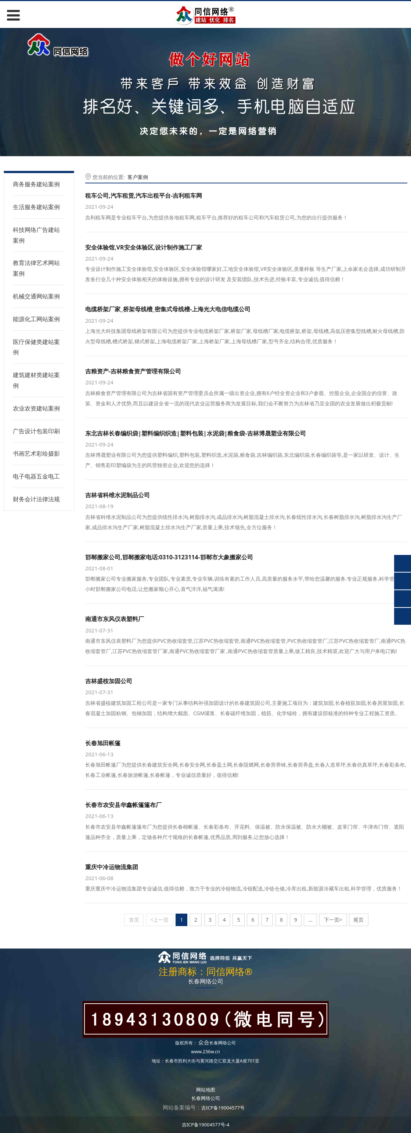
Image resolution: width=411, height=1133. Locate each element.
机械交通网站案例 (36, 296)
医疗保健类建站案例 (36, 347)
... (311, 919)
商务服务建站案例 (36, 184)
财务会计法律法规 (36, 499)
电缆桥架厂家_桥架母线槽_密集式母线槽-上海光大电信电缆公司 (167, 309)
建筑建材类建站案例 (36, 380)
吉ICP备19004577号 (223, 1107)
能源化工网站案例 (36, 319)
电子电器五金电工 (36, 476)
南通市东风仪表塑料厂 (114, 619)
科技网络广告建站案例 (36, 235)
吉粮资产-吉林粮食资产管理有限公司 (133, 371)
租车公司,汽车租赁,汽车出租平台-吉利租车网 (143, 195)
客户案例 (137, 176)
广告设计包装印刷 (36, 431)
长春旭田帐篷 (102, 743)
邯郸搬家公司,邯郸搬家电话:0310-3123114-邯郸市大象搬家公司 (169, 557)
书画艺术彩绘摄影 (36, 453)
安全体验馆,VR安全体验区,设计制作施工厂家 (143, 247)
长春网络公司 (222, 1043)
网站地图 (205, 1089)
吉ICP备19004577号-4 (206, 1124)
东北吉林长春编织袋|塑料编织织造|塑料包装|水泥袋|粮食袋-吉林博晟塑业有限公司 (195, 433)
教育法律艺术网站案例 (36, 268)
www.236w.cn (205, 1051)
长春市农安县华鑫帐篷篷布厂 (123, 805)
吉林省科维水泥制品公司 (117, 495)
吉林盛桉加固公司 (108, 681)
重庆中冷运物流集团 (111, 867)
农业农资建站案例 (36, 408)
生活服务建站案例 (36, 207)
